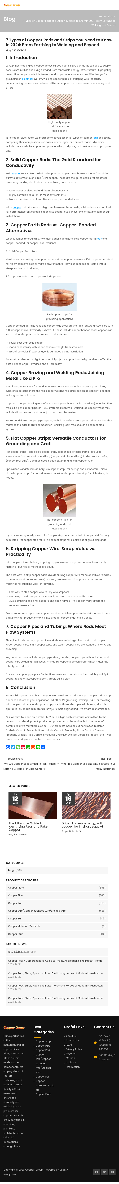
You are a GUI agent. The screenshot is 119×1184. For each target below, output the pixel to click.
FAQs (69, 1047)
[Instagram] (112, 1174)
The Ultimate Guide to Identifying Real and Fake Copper (28, 828)
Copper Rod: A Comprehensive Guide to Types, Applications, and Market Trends (55, 962)
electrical (27, 81)
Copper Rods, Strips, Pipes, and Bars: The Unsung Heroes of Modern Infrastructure (56, 975)
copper (16, 175)
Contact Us (72, 1042)
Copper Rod (15, 905)
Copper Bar (15, 920)
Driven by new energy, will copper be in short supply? (83, 827)
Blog (11, 872)
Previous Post (31, 766)
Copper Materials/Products (24, 928)
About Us (71, 1038)
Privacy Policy (74, 1051)
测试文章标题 (15, 954)
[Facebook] (96, 1174)
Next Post (88, 766)
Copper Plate (16, 889)
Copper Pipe (15, 897)
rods (95, 139)
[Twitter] (104, 1174)
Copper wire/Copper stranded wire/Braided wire (37, 913)
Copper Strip (15, 936)
